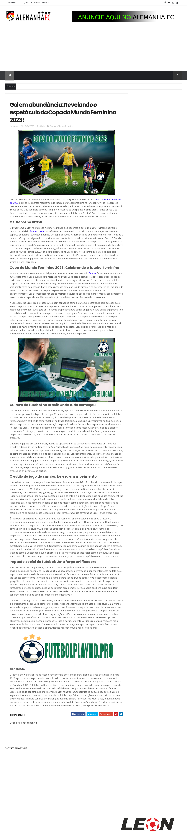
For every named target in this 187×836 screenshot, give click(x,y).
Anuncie (46, 2)
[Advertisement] (93, 48)
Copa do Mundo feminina (61, 127)
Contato (35, 2)
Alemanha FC (14, 2)
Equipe (26, 2)
